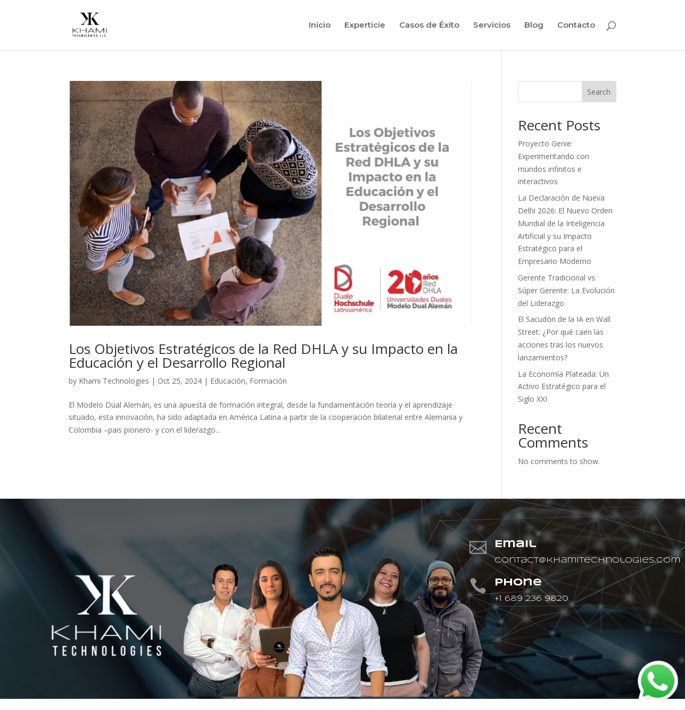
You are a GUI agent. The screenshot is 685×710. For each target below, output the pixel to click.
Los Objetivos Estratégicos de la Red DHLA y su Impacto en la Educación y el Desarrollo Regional (263, 355)
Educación (227, 381)
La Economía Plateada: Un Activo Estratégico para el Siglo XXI (563, 386)
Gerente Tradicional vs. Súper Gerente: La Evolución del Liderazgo (566, 290)
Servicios (491, 25)
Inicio (320, 25)
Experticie (364, 25)
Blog (533, 25)
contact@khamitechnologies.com (587, 560)
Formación (268, 381)
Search (598, 92)
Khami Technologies (114, 381)
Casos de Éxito (429, 25)
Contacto (576, 25)
